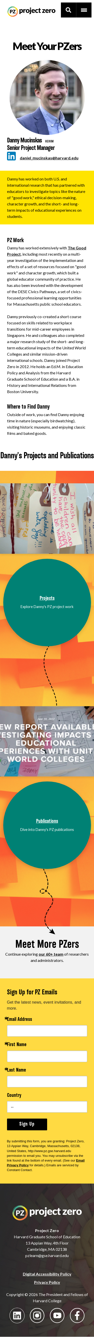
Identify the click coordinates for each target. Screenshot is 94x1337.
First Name (17, 1045)
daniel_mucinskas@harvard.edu (49, 157)
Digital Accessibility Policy (47, 1274)
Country (14, 1095)
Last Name (16, 1070)
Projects (47, 599)
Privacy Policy (47, 1282)
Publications (47, 821)
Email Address (19, 1019)
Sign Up (27, 1124)
